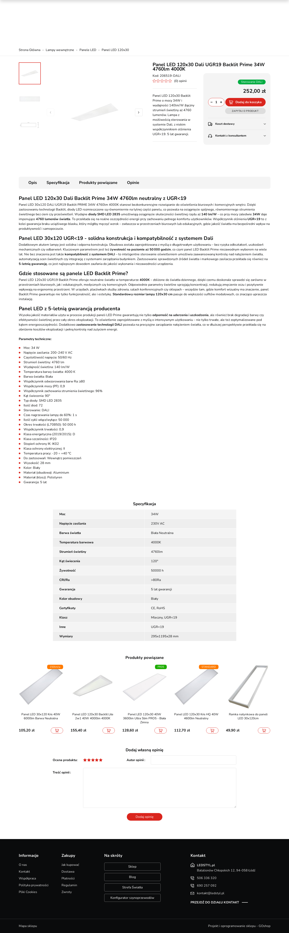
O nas (23, 865)
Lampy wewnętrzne (60, 50)
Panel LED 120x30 (115, 50)
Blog (132, 877)
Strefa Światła (132, 887)
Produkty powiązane (98, 182)
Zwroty (67, 892)
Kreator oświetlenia (179, 4)
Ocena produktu (65, 760)
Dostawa (68, 871)
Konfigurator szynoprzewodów (132, 898)
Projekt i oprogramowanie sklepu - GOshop (239, 926)
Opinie (133, 182)
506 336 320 (97, 14)
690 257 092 (97, 18)
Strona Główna (29, 50)
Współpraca (27, 878)
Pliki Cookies (28, 892)
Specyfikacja (58, 182)
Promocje (205, 4)
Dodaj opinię (145, 817)
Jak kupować (70, 865)
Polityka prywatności (34, 885)
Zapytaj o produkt (245, 111)
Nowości (222, 4)
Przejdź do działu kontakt (215, 902)
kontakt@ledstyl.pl (100, 22)
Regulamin (69, 885)
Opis (32, 182)
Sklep (132, 866)
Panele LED (87, 50)
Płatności (68, 878)
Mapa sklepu (28, 926)
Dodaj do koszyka (248, 102)
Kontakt (24, 871)
